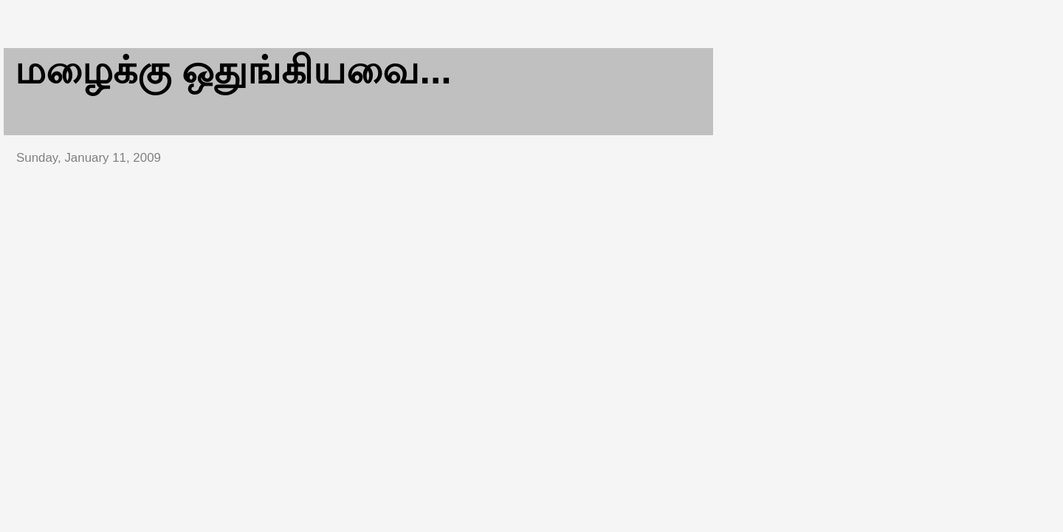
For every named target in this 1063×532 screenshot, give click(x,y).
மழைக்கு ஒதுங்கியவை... (233, 70)
